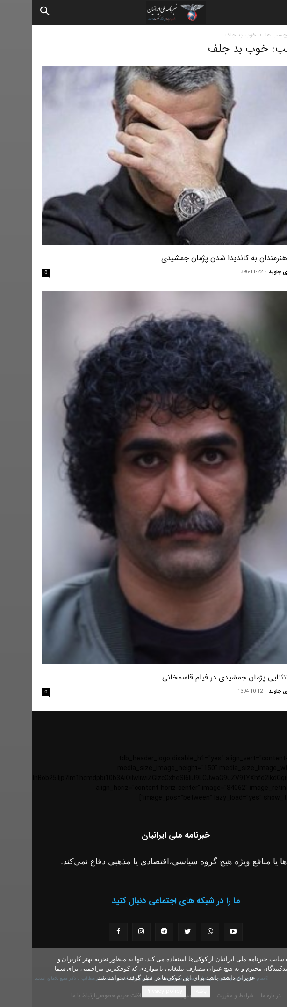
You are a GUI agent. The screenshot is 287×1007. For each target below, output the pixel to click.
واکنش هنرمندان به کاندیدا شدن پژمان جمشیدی (203, 258)
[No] (275, 977)
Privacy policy (131, 991)
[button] (272, 12)
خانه (273, 34)
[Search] (13, 12)
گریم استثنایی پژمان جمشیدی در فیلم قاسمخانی (204, 677)
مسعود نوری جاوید (257, 272)
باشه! (168, 991)
